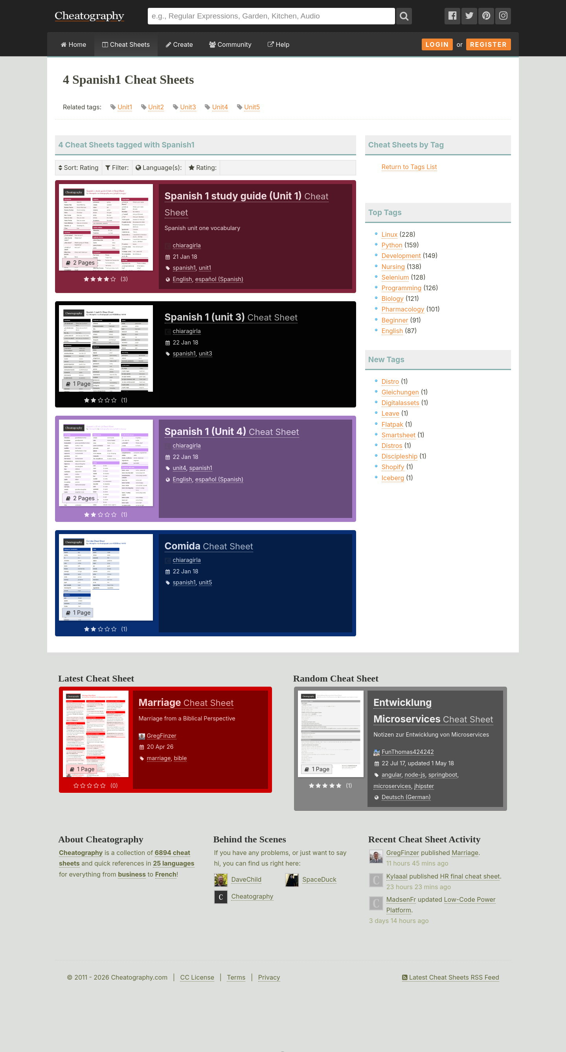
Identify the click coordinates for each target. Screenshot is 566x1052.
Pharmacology (403, 309)
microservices (392, 786)
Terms (236, 977)
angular (391, 774)
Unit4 (220, 107)
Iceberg (393, 478)
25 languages (173, 863)
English (182, 279)
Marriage (465, 853)
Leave (390, 413)
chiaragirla (187, 245)
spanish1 (184, 267)
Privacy (269, 977)
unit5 (205, 582)
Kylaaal (397, 876)
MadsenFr (401, 899)
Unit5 (252, 107)
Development (401, 256)
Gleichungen (400, 392)
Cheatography (81, 853)
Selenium (395, 277)
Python (392, 245)
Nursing (393, 267)
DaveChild (246, 879)
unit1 (205, 267)
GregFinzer (161, 735)
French (165, 874)
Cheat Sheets (126, 44)
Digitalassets (400, 403)
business (132, 874)
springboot (443, 774)
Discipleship (399, 456)
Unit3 (188, 107)
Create (179, 44)
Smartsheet (398, 435)
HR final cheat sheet (470, 876)
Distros (392, 446)
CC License (197, 977)
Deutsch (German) (406, 797)
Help (278, 44)
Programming (402, 288)
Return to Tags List (409, 167)
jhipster (424, 786)
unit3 (205, 353)
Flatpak (392, 424)
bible (180, 758)
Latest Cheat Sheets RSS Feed (450, 977)
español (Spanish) (219, 279)
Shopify (393, 467)
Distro (390, 381)
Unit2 (156, 107)
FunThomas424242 (408, 751)
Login (437, 44)
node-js (414, 774)
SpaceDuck (319, 879)
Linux (390, 234)
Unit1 (125, 107)
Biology (393, 298)
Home (73, 44)
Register (488, 44)
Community (230, 44)
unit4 (179, 467)
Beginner (395, 320)
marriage (159, 758)
